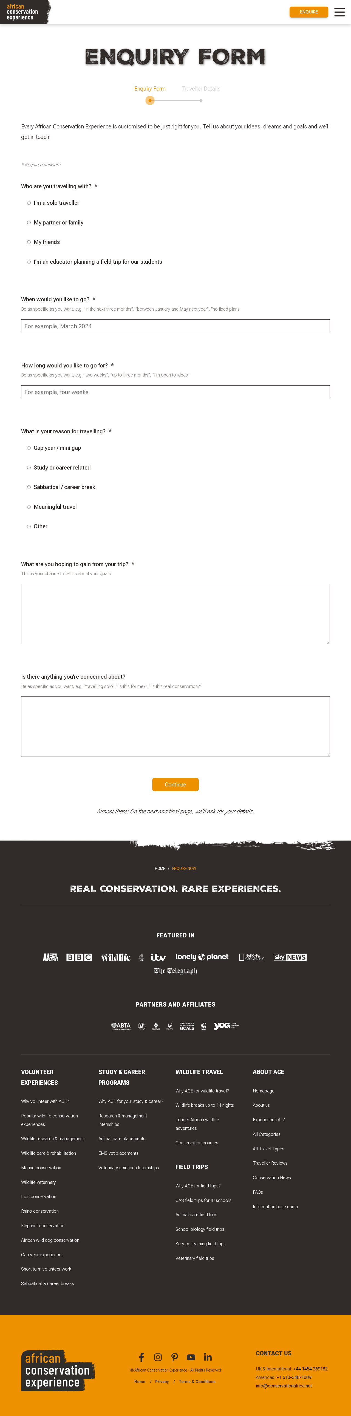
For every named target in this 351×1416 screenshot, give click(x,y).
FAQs (258, 1192)
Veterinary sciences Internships (128, 1167)
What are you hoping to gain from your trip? (74, 564)
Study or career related (59, 467)
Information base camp (275, 1206)
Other (37, 526)
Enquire (309, 12)
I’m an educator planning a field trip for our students (94, 261)
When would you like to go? (55, 299)
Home (160, 868)
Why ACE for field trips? (198, 1186)
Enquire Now (184, 868)
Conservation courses (197, 1142)
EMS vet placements (118, 1153)
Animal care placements (121, 1138)
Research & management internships (122, 1120)
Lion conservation (38, 1196)
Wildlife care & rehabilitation (48, 1153)
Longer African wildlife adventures (197, 1124)
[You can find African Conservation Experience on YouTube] (192, 1360)
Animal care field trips (196, 1214)
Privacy (162, 1382)
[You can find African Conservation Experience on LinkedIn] (208, 1360)
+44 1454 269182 (310, 1369)
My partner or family (55, 222)
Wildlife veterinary (38, 1182)
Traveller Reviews (270, 1163)
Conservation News (272, 1177)
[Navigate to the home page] (26, 12)
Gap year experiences (42, 1254)
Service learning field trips (201, 1243)
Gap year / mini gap (54, 447)
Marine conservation (41, 1167)
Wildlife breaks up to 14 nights (205, 1105)
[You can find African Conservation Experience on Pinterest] (175, 1360)
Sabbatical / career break (61, 487)
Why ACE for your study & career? (130, 1101)
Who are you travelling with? (56, 186)
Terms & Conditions (197, 1382)
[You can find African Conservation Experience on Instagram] (159, 1360)
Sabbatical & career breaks (47, 1283)
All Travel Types (268, 1148)
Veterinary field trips (195, 1258)
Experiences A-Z (269, 1119)
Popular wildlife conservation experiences (49, 1120)
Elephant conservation (42, 1225)
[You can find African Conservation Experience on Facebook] (142, 1360)
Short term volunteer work (46, 1269)
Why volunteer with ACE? (45, 1101)
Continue (175, 784)
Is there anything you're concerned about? (73, 676)
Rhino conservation (40, 1211)
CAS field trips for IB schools (203, 1200)
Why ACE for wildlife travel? (202, 1090)
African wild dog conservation (50, 1240)
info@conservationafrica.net (284, 1386)
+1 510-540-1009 (294, 1377)
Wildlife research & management (52, 1138)
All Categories (267, 1134)
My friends (43, 241)
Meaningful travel (52, 506)
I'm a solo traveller (53, 202)
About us (261, 1105)
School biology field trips (200, 1229)
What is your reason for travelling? (63, 431)
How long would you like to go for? (64, 365)
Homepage (263, 1090)
